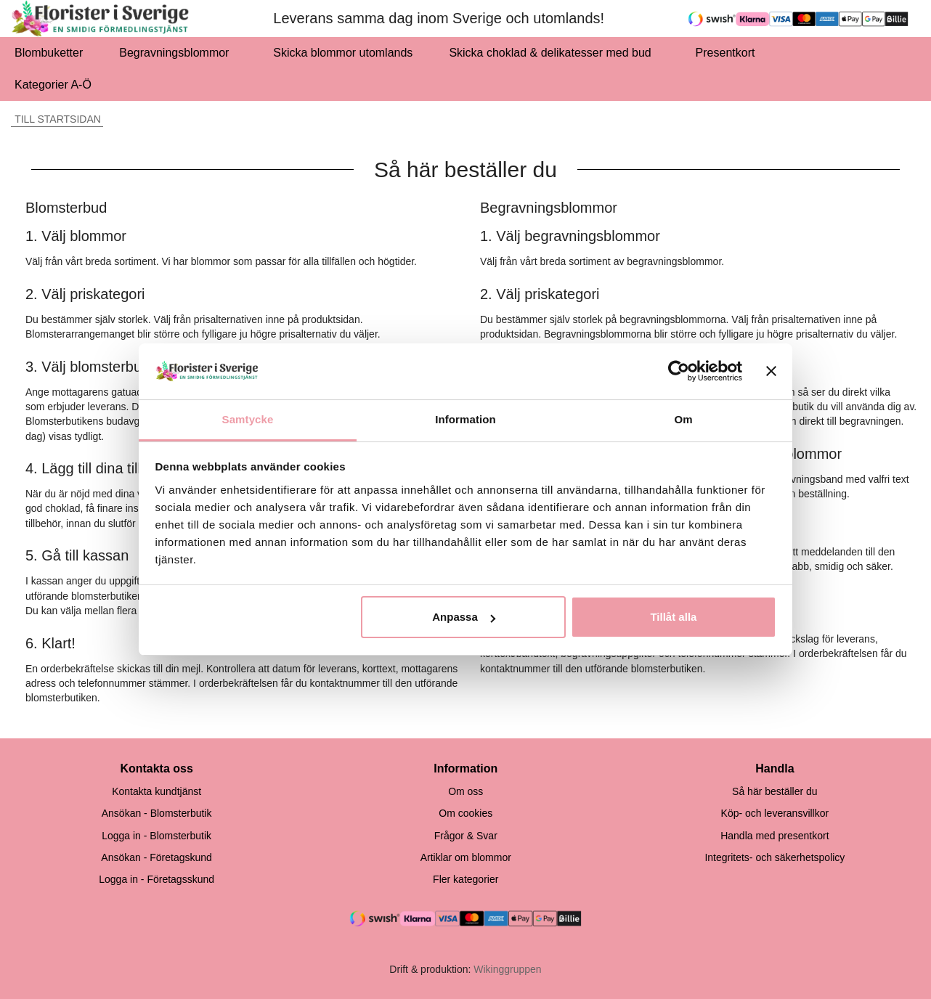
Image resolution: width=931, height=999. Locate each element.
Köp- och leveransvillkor (775, 813)
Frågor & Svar (465, 835)
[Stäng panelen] (771, 371)
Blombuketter (49, 52)
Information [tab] (465, 419)
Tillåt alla (673, 617)
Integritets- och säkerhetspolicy (774, 857)
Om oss (465, 791)
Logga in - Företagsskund (156, 879)
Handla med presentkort (774, 835)
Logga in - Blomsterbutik (156, 835)
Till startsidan (56, 119)
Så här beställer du (775, 791)
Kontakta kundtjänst (156, 791)
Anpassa (463, 617)
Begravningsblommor (178, 52)
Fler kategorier (465, 879)
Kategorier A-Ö (57, 84)
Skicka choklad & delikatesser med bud (554, 52)
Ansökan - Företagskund (156, 857)
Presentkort (725, 52)
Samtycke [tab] (248, 419)
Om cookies (465, 813)
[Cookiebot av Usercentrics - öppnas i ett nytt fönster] (678, 371)
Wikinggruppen (507, 969)
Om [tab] (683, 419)
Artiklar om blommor (465, 857)
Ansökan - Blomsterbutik (157, 813)
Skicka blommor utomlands (342, 52)
